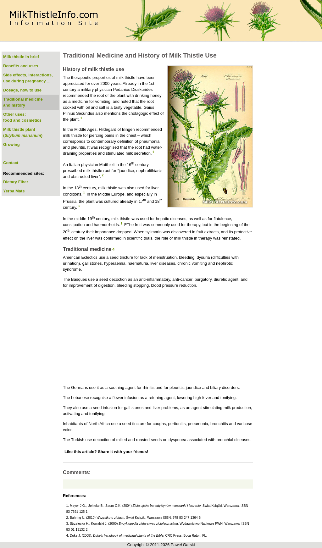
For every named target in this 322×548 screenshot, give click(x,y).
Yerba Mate (14, 191)
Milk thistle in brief (21, 56)
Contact (10, 162)
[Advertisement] (158, 336)
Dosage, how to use (22, 90)
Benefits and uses (20, 66)
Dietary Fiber (15, 182)
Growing (11, 144)
